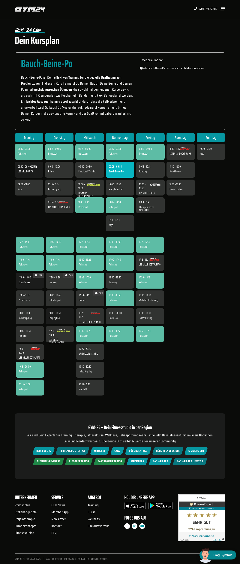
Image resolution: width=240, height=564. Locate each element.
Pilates (51, 171)
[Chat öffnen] (218, 554)
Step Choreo (175, 171)
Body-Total (114, 318)
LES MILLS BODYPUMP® (59, 207)
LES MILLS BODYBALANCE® (85, 194)
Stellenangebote (26, 512)
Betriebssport (55, 300)
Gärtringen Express (110, 461)
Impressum (57, 559)
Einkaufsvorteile (99, 526)
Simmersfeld (196, 450)
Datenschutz (70, 559)
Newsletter (58, 519)
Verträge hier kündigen (87, 559)
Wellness (94, 519)
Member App (60, 512)
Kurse (92, 512)
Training (93, 505)
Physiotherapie (25, 519)
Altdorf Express (79, 461)
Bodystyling (54, 318)
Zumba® (83, 389)
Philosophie (22, 505)
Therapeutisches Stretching (146, 208)
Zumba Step (24, 300)
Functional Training (87, 171)
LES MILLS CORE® (147, 193)
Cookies (103, 559)
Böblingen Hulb (138, 450)
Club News (58, 505)
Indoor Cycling (54, 189)
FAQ (53, 533)
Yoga (20, 189)
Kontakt (56, 526)
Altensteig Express (48, 461)
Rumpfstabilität (116, 189)
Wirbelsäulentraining (88, 354)
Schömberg (137, 461)
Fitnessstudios (24, 533)
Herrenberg (43, 450)
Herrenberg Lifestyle (72, 450)
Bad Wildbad (160, 461)
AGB (48, 559)
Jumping (143, 171)
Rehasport (22, 154)
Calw (117, 450)
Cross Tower (24, 282)
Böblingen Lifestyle (168, 450)
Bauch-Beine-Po (116, 171)
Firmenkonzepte (25, 526)
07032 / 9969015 (205, 9)
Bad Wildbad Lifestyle (190, 461)
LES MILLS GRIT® (25, 171)
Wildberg (100, 450)
